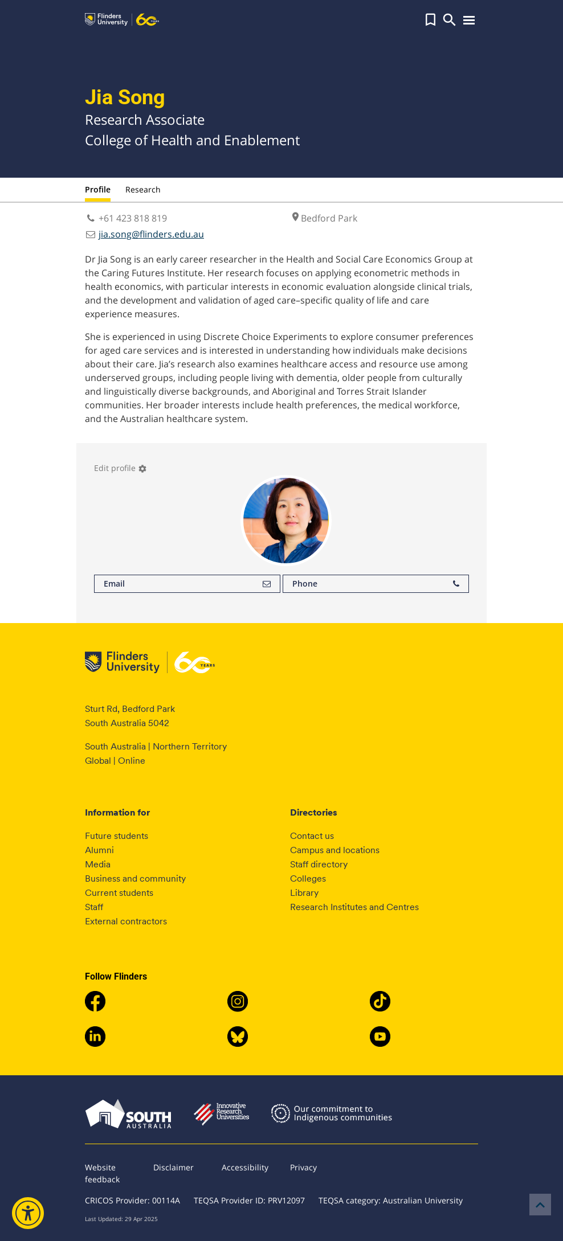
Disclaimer (173, 1167)
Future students (116, 835)
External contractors (126, 921)
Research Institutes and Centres (354, 907)
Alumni (99, 850)
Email (187, 583)
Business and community (135, 878)
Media (98, 864)
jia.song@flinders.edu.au (151, 234)
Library (304, 892)
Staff (94, 907)
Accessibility (245, 1167)
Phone (375, 583)
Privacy (303, 1167)
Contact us (312, 835)
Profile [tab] (98, 189)
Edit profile (120, 467)
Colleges (308, 878)
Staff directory (319, 864)
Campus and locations (335, 850)
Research (143, 189)
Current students (119, 892)
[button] (430, 20)
